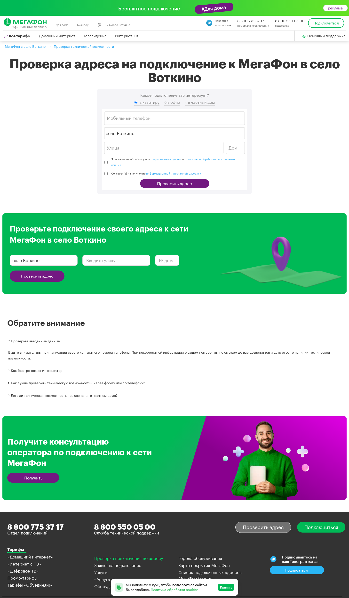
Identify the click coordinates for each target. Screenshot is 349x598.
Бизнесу (82, 24)
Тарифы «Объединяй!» (30, 584)
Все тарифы (17, 36)
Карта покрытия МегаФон (204, 565)
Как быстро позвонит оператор (35, 370)
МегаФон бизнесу (196, 578)
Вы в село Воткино (113, 25)
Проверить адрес (174, 183)
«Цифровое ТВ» (23, 570)
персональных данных (167, 159)
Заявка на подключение (117, 565)
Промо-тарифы (22, 577)
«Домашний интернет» (30, 556)
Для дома (62, 24)
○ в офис (172, 102)
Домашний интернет (57, 36)
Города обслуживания (200, 558)
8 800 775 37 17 (250, 21)
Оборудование (109, 586)
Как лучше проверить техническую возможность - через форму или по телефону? (76, 383)
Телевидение (95, 36)
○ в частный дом (200, 102)
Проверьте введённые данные (33, 341)
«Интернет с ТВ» (24, 563)
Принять (226, 587)
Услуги (101, 572)
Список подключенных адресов (210, 572)
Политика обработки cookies (174, 590)
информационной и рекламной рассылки (173, 173)
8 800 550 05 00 (289, 21)
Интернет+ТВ (126, 36)
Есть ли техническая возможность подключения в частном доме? (62, 395)
